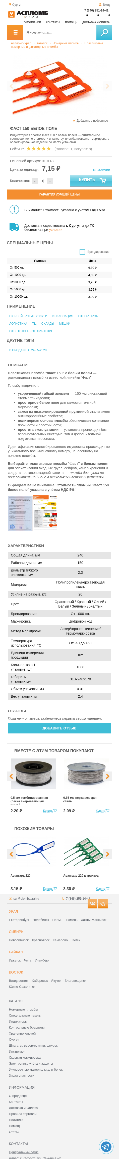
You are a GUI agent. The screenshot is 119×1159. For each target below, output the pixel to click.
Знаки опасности (21, 1075)
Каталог (41, 43)
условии (56, 230)
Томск (75, 940)
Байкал (16, 952)
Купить (93, 181)
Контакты (53, 22)
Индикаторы (18, 1021)
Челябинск (41, 920)
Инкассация (62, 316)
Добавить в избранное (92, 120)
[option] (53, 86)
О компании (32, 22)
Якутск (56, 981)
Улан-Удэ (42, 960)
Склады (47, 323)
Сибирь (16, 932)
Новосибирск (19, 940)
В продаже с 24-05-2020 (28, 350)
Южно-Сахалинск (22, 987)
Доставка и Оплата (23, 1108)
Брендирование (98, 252)
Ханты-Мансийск (93, 920)
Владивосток (18, 981)
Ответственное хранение (31, 331)
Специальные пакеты (25, 1015)
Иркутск (15, 960)
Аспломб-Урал (21, 43)
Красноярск (40, 940)
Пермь (57, 920)
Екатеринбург (19, 920)
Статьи (14, 1132)
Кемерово (60, 940)
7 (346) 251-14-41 (96, 10)
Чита (27, 960)
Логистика (18, 323)
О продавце (18, 1096)
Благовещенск (75, 981)
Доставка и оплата (96, 22)
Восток (16, 972)
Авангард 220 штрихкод (81, 875)
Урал (13, 911)
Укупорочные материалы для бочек (36, 1069)
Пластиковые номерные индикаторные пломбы (57, 45)
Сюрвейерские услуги (28, 316)
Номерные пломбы (66, 43)
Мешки (64, 323)
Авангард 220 (20, 875)
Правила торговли (22, 1114)
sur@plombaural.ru (26, 898)
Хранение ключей (22, 1033)
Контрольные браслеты (26, 1027)
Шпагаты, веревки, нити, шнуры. (33, 1045)
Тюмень (72, 920)
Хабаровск (40, 981)
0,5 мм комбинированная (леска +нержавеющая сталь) (29, 801)
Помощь (71, 22)
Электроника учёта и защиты (31, 1063)
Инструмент (18, 1051)
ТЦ (34, 323)
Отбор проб (88, 316)
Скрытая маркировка (24, 1057)
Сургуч (14, 1039)
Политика (16, 1120)
